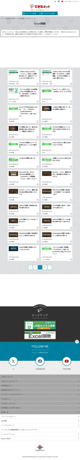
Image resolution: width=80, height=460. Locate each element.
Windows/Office (10, 18)
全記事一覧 (40, 412)
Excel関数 (11, 121)
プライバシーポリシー (40, 416)
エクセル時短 (12, 101)
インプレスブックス (40, 434)
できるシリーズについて (40, 381)
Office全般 (11, 83)
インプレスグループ (40, 425)
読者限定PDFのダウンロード (40, 390)
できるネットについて (72, 1)
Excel (43, 101)
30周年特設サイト (40, 385)
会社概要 (40, 421)
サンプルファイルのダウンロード (40, 394)
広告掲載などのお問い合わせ (40, 408)
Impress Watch (40, 438)
